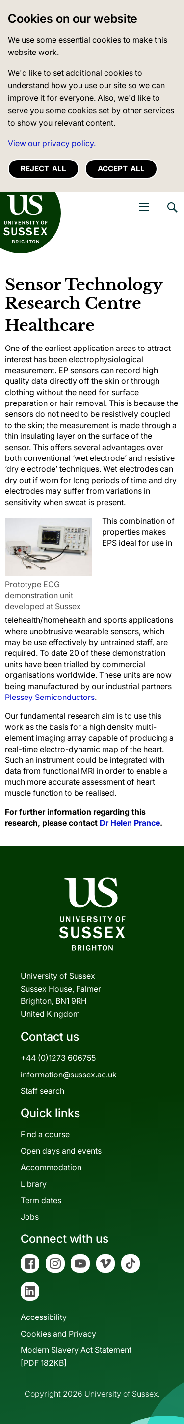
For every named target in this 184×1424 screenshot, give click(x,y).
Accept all (121, 168)
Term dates (41, 1200)
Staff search (42, 1091)
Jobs (30, 1217)
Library (34, 1184)
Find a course (45, 1134)
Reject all (43, 168)
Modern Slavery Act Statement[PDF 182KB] (76, 1356)
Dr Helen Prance (130, 823)
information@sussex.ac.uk (69, 1074)
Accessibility (44, 1317)
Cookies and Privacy (58, 1334)
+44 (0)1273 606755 (58, 1058)
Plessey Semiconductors (50, 697)
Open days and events (61, 1150)
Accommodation (51, 1167)
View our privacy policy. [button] (52, 143)
